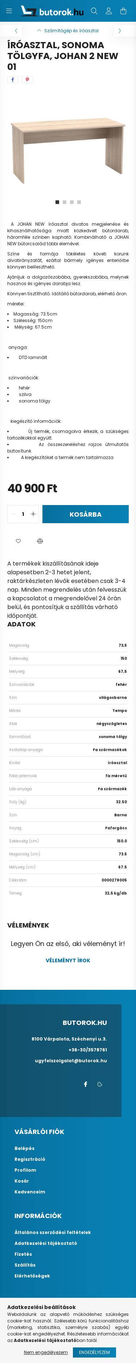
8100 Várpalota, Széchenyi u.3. (69, 1039)
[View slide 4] (79, 202)
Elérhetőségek (32, 1276)
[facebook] (12, 79)
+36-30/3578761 (88, 1050)
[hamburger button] (9, 11)
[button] (18, 541)
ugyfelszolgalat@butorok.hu (71, 1061)
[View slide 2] (64, 202)
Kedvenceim (30, 1192)
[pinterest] (27, 79)
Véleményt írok (68, 960)
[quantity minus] (13, 514)
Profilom (25, 1170)
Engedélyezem (94, 1352)
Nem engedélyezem (46, 1352)
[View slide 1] (57, 202)
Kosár (22, 1181)
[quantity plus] (33, 514)
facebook (85, 1084)
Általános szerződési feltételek (53, 1232)
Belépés (24, 1148)
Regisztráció (30, 1159)
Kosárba (86, 514)
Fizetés (23, 1254)
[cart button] (123, 11)
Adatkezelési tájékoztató (46, 1243)
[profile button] (109, 11)
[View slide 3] (72, 202)
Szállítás (25, 1265)
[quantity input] (23, 514)
